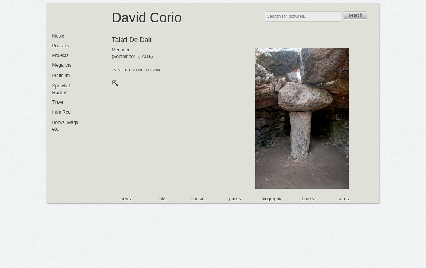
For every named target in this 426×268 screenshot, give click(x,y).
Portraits (60, 45)
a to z (344, 198)
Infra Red (61, 112)
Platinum (61, 75)
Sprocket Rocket (61, 89)
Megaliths (61, 65)
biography (271, 198)
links (161, 198)
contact (198, 198)
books (308, 198)
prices (235, 198)
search (355, 15)
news (125, 198)
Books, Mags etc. (65, 126)
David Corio (147, 17)
